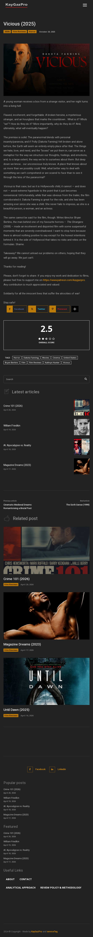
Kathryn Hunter (52, 362)
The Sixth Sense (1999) (78, 504)
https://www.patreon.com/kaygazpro (64, 280)
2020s (7, 31)
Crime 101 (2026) (13, 406)
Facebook (40, 769)
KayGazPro (36, 931)
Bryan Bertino (11, 362)
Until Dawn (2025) (16, 709)
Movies (45, 357)
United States (69, 357)
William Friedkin (11, 425)
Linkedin (62, 769)
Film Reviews (19, 31)
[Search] (86, 379)
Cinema (56, 357)
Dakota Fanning (31, 357)
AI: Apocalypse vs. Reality (17, 445)
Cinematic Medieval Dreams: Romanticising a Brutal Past (17, 506)
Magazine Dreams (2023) (17, 465)
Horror (32, 31)
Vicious (66, 362)
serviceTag (52, 931)
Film (24, 362)
